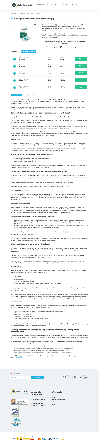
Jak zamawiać (80, 5)
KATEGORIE (41, 5)
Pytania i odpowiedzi (69, 5)
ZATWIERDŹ (37, 377)
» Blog (53, 404)
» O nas (53, 397)
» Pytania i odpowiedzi (58, 399)
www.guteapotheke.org (27, 436)
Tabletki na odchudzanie (40, 406)
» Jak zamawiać (56, 402)
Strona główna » (15, 13)
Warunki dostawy (56, 5)
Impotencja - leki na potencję (39, 400)
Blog (87, 5)
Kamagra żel (18, 357)
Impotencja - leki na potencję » (27, 13)
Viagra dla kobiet (38, 403)
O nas (48, 5)
